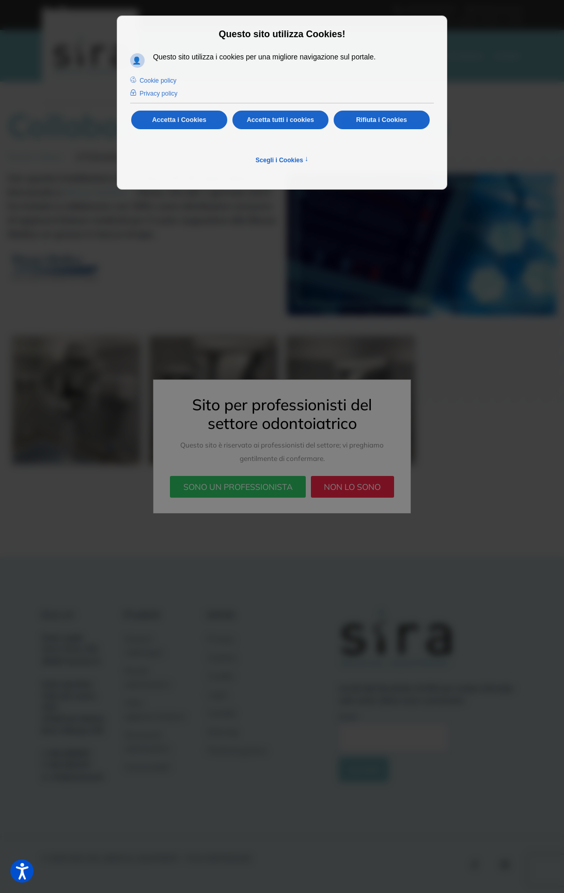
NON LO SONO (352, 487)
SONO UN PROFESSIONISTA (238, 487)
